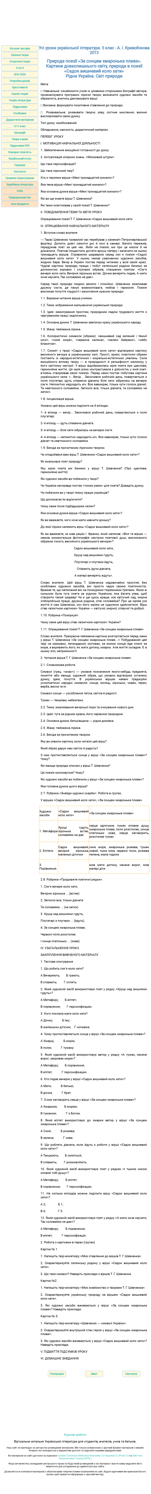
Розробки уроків (20, 80)
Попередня (57, 1373)
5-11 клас (20, 126)
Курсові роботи (75, 1434)
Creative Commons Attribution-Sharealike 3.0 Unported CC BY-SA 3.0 (93, 1455)
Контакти (20, 171)
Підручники (20, 106)
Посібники (19, 113)
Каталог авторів (20, 48)
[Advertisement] (75, 21)
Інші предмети (20, 203)
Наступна (131, 1373)
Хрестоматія (20, 87)
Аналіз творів (20, 93)
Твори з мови (20, 139)
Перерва (19, 165)
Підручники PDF (20, 145)
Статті (20, 67)
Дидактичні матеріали (20, 119)
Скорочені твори (20, 61)
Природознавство (20, 197)
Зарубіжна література (19, 184)
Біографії (19, 132)
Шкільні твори (19, 55)
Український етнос (19, 158)
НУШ (20, 191)
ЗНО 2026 (20, 74)
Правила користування (19, 178)
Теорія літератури (20, 100)
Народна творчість (19, 152)
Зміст (94, 1373)
